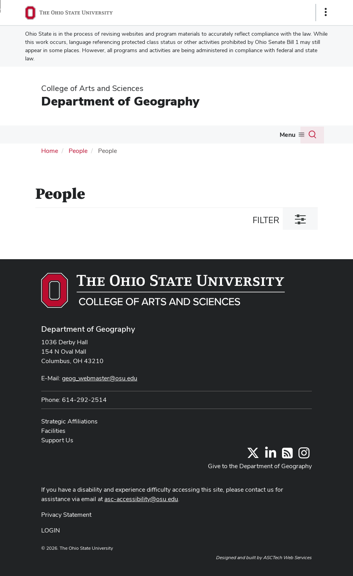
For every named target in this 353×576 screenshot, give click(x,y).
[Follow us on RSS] (287, 455)
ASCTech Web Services (287, 557)
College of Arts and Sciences (92, 88)
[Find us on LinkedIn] (270, 455)
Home (49, 151)
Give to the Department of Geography (260, 466)
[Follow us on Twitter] (253, 455)
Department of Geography (120, 101)
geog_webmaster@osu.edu (99, 378)
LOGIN (50, 530)
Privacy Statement (66, 515)
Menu (287, 135)
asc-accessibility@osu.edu (141, 499)
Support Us (57, 440)
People (78, 151)
